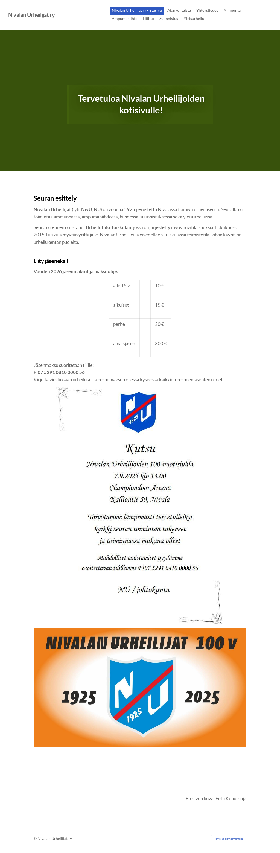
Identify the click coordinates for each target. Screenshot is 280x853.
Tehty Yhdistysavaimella (228, 838)
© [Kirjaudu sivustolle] (35, 838)
